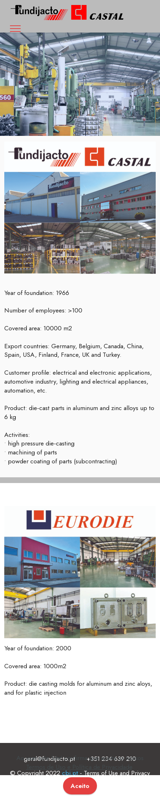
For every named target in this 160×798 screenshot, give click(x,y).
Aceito (80, 785)
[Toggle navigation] (15, 28)
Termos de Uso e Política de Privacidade (79, 767)
